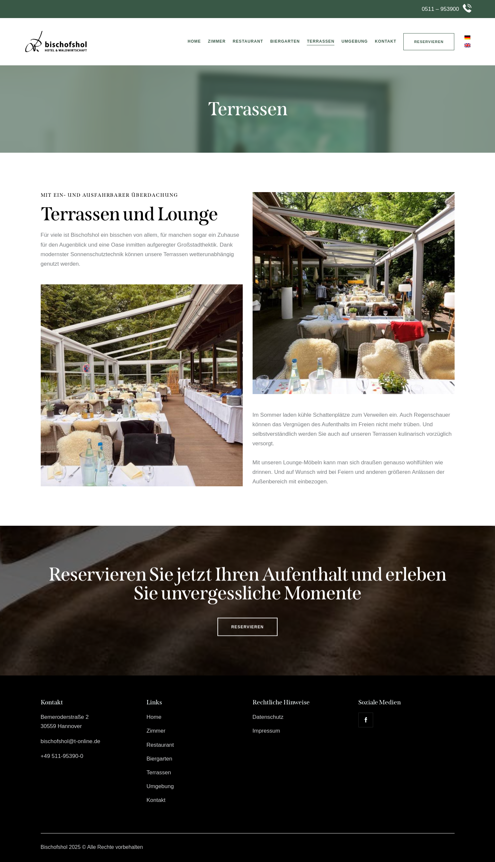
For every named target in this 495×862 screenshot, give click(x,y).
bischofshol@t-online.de (71, 741)
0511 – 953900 (440, 9)
